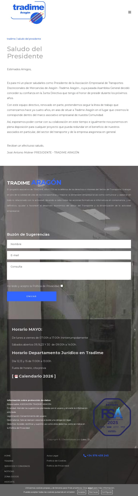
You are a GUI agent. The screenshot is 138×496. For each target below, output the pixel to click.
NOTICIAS (9, 471)
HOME (7, 455)
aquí (90, 488)
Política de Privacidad (46, 286)
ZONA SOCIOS (11, 476)
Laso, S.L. (86, 439)
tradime (11, 38)
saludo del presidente (29, 38)
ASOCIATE (9, 482)
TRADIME (8, 461)
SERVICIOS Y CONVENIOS (17, 466)
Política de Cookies (56, 460)
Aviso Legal (52, 455)
